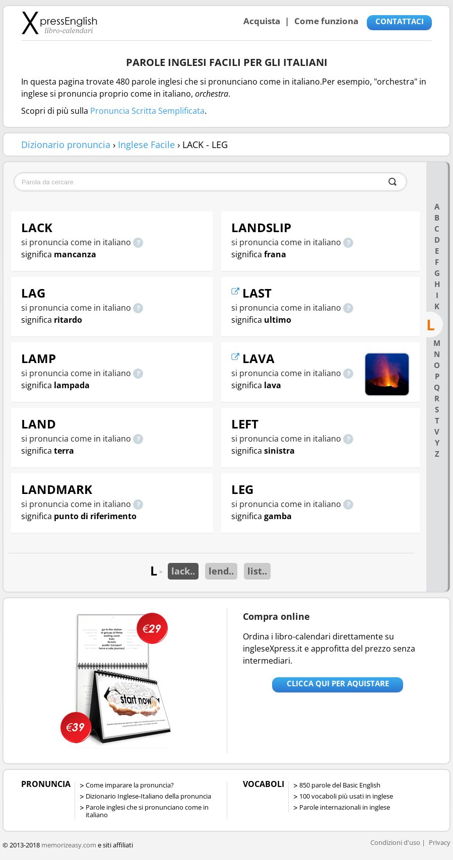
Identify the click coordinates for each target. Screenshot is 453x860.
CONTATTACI (399, 21)
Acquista (261, 21)
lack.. (183, 571)
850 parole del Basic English (339, 785)
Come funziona (326, 21)
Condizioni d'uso (395, 842)
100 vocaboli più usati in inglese (346, 796)
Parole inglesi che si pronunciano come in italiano (147, 811)
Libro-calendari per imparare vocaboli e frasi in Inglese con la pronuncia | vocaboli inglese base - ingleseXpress (59, 22)
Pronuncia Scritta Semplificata (147, 110)
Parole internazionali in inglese (344, 807)
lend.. (221, 571)
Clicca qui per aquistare (338, 683)
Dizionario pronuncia (65, 144)
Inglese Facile (146, 144)
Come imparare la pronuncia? (130, 785)
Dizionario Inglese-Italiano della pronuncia (148, 796)
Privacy (439, 842)
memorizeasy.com (68, 844)
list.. (257, 571)
